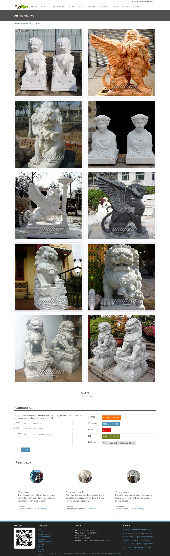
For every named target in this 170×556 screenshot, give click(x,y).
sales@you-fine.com (111, 418)
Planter (41, 549)
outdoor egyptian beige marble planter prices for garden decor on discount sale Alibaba (139, 540)
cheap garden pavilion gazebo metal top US (139, 547)
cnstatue (106, 430)
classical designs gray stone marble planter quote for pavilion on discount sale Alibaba (139, 537)
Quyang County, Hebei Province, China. (118, 443)
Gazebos (104, 7)
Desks (40, 547)
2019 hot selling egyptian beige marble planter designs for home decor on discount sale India (139, 544)
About (44, 7)
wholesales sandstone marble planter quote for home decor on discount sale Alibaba (139, 533)
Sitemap (118, 553)
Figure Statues (57, 7)
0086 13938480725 (110, 424)
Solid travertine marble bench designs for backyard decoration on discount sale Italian (139, 530)
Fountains (91, 7)
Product (24, 23)
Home (34, 7)
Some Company (40, 509)
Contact (137, 7)
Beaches (41, 544)
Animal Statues (76, 7)
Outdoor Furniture (121, 7)
